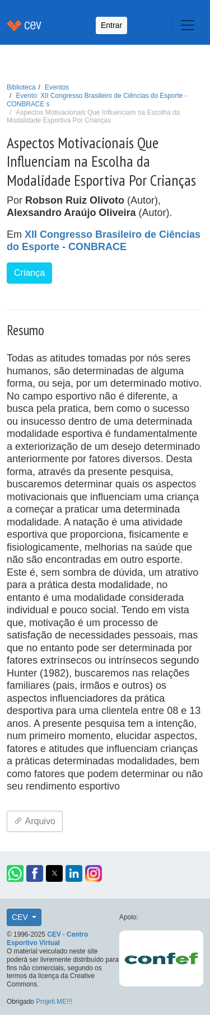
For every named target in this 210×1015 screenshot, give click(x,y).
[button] (15, 873)
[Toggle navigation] (187, 25)
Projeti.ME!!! (54, 1001)
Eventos (57, 87)
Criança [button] (29, 273)
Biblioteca (21, 87)
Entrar (111, 25)
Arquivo (34, 821)
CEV (21, 917)
